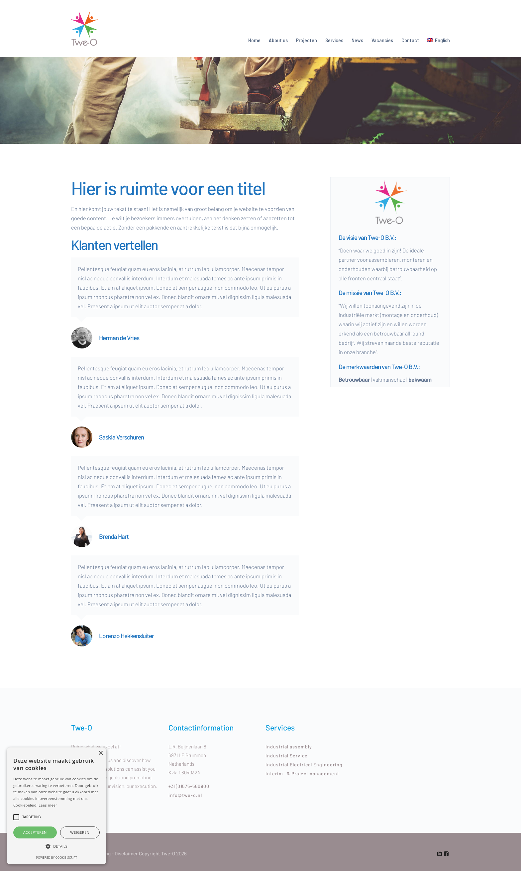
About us (278, 40)
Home (254, 40)
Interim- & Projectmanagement (302, 773)
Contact (410, 40)
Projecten (306, 40)
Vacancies (382, 40)
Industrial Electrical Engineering (304, 764)
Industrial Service (286, 755)
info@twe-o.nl (185, 795)
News (357, 40)
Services (334, 40)
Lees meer (48, 805)
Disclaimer (127, 853)
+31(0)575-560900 (188, 786)
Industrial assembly (288, 746)
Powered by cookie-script (56, 857)
